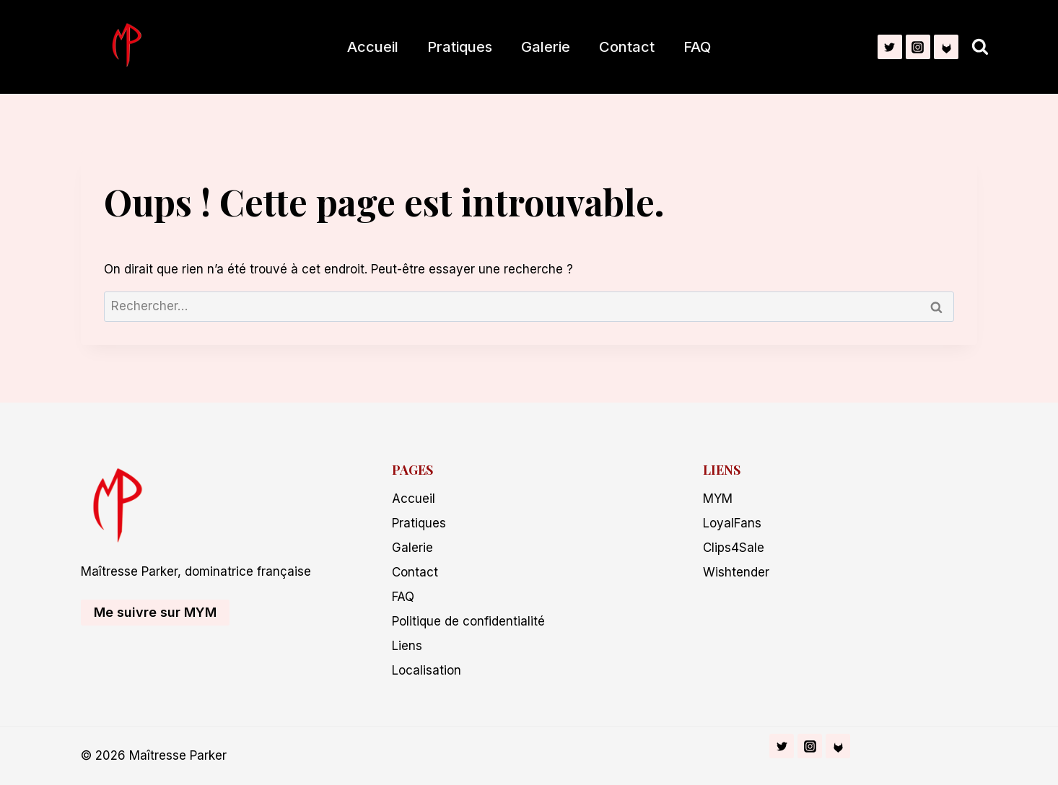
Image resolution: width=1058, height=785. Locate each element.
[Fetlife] (946, 47)
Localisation (426, 670)
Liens (407, 646)
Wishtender (736, 572)
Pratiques (459, 47)
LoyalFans (732, 523)
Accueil (372, 47)
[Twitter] (890, 47)
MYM (718, 498)
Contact (627, 47)
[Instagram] (918, 47)
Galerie (545, 47)
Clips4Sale (733, 547)
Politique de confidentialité (468, 621)
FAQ (697, 47)
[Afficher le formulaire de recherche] (980, 46)
